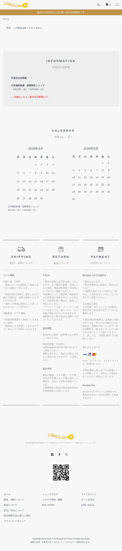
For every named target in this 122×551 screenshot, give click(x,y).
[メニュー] (117, 4)
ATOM (51, 505)
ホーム (6, 19)
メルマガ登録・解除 (52, 499)
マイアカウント (88, 494)
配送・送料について (13, 499)
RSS (44, 505)
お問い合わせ (87, 505)
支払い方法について (13, 510)
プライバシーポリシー (14, 521)
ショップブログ (49, 494)
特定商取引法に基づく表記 (16, 515)
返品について (10, 505)
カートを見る (87, 499)
